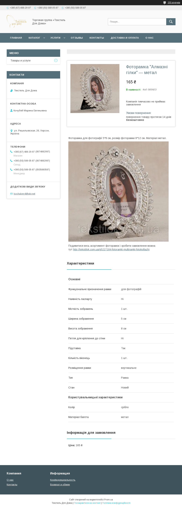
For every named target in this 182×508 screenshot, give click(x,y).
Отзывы (77, 37)
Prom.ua (108, 499)
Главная (16, 37)
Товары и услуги (20, 60)
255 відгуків (174, 2)
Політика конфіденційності (116, 503)
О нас (149, 37)
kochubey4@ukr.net (24, 193)
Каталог (34, 37)
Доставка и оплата (125, 37)
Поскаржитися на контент (87, 503)
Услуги (55, 37)
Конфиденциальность (62, 479)
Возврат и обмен (60, 484)
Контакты (97, 37)
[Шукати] (171, 21)
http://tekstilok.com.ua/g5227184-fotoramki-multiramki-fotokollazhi (111, 249)
